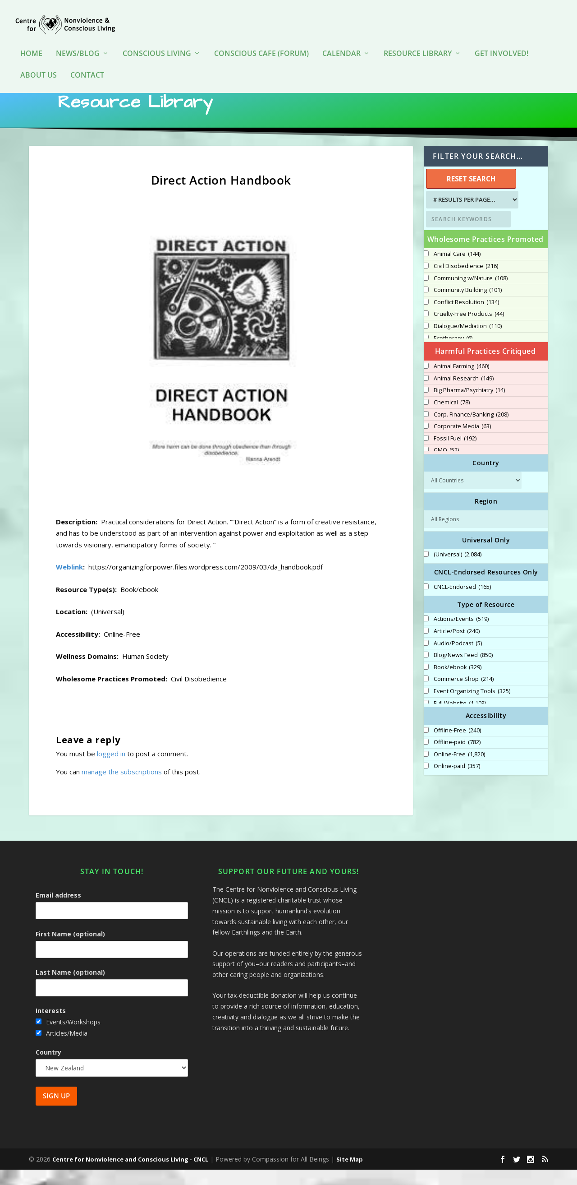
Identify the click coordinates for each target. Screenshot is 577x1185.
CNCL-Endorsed (462, 602)
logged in (111, 768)
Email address (58, 910)
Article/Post (457, 646)
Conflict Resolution (466, 317)
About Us (38, 62)
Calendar (341, 40)
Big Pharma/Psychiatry (469, 405)
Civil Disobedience (466, 281)
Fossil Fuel (455, 454)
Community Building (468, 305)
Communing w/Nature (471, 293)
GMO (446, 465)
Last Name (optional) (70, 987)
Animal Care (457, 269)
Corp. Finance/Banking (471, 430)
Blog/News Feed (463, 670)
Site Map (349, 1175)
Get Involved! (501, 40)
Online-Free (459, 769)
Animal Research (464, 394)
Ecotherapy (453, 353)
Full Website (460, 718)
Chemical (452, 417)
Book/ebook (457, 682)
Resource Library (418, 40)
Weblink (69, 582)
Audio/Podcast (458, 658)
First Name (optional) (70, 949)
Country (48, 1067)
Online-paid (457, 781)
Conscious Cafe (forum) (261, 40)
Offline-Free (457, 746)
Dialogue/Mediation (468, 341)
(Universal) (457, 570)
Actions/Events (461, 634)
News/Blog (78, 40)
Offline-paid (457, 757)
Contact (87, 62)
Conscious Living (157, 40)
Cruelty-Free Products (469, 329)
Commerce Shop (464, 694)
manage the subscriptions (122, 787)
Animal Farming (461, 381)
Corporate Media (462, 441)
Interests (51, 1026)
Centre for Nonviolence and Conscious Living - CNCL (130, 1175)
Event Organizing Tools (472, 706)
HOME (31, 40)
